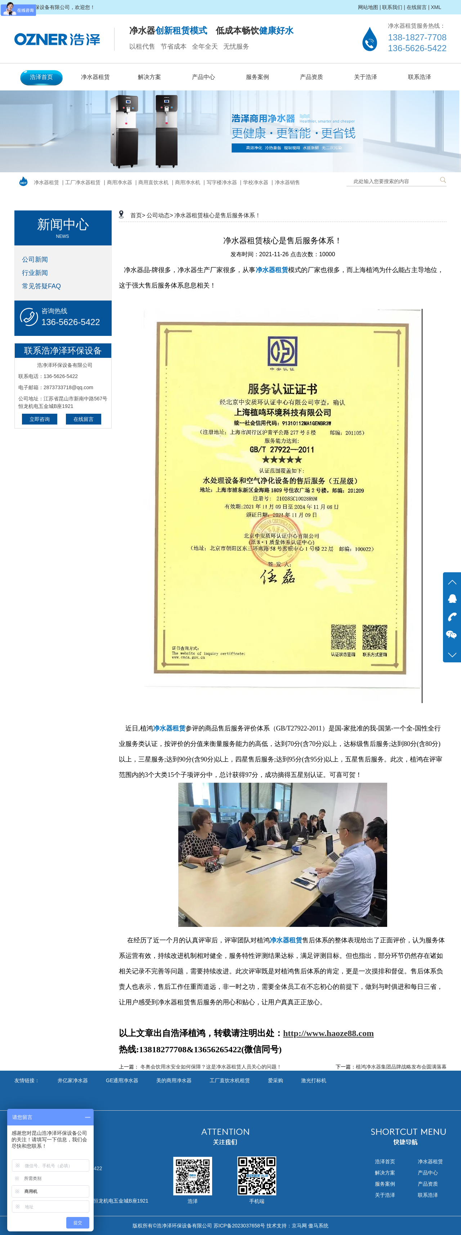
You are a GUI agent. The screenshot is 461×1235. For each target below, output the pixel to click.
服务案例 (257, 77)
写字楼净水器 (222, 182)
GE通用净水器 (122, 1080)
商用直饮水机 (153, 182)
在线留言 (83, 419)
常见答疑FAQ (41, 286)
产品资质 (311, 77)
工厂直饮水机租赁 (230, 1080)
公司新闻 (35, 259)
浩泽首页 (41, 77)
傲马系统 (318, 1226)
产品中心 (203, 77)
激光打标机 (313, 1080)
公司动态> (160, 215)
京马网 (299, 1226)
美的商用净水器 (174, 1080)
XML (436, 7)
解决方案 (149, 77)
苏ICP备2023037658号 (239, 1226)
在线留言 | (418, 7)
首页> (137, 215)
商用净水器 (119, 182)
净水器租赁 (95, 77)
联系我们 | (393, 7)
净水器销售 (287, 182)
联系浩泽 (419, 77)
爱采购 (275, 1080)
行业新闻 (35, 272)
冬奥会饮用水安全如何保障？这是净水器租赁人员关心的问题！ (211, 1067)
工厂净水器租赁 (82, 182)
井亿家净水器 (73, 1080)
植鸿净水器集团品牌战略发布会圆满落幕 (401, 1067)
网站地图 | (369, 7)
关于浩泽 (365, 77)
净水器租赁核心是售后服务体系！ (217, 215)
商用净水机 (187, 182)
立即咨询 (40, 419)
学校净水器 (255, 182)
